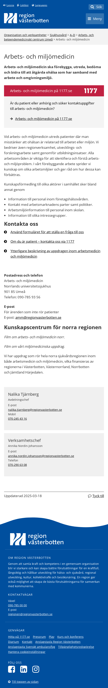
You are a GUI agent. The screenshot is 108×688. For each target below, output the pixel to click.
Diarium (13, 642)
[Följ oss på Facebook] (12, 669)
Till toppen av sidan (25, 682)
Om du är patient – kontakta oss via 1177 (42, 241)
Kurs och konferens (70, 637)
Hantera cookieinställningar (26, 652)
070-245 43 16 (17, 419)
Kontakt (27, 642)
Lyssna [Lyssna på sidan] (10, 5)
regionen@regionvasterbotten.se (30, 614)
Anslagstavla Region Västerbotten (58, 642)
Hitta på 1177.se (19, 637)
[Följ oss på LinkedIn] (24, 669)
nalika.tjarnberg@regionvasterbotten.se (35, 410)
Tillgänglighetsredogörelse (76, 647)
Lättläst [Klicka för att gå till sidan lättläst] (24, 5)
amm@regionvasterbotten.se (38, 317)
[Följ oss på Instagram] (36, 669)
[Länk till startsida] (26, 18)
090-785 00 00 (17, 605)
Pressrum (39, 637)
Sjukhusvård (58, 35)
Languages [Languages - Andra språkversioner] (41, 5)
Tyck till (98, 495)
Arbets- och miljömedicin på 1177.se (41, 118)
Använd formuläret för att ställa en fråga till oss (47, 232)
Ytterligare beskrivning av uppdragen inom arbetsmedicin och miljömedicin (55, 254)
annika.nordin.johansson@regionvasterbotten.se (41, 456)
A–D (72, 35)
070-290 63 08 (17, 465)
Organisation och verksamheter (25, 35)
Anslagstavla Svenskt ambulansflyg (31, 647)
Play (51, 637)
